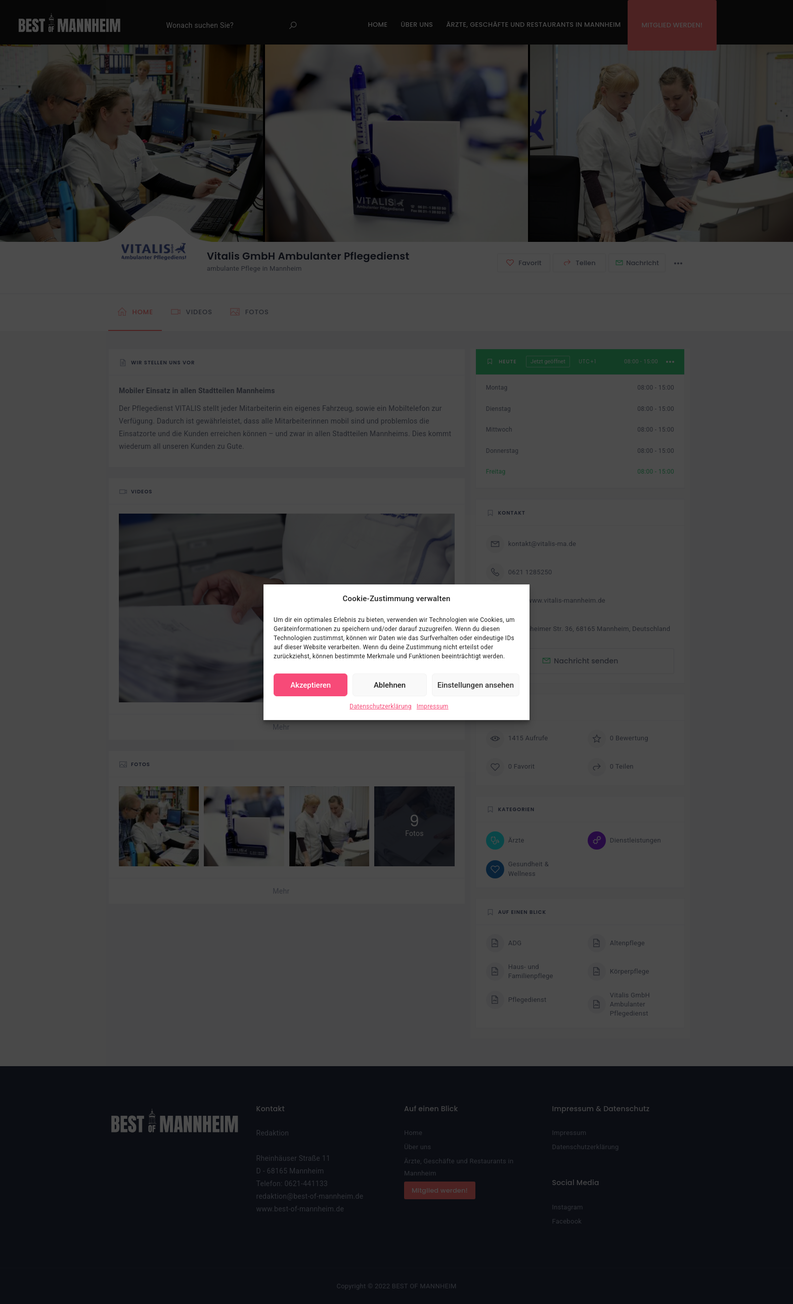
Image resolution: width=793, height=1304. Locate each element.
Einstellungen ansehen (475, 685)
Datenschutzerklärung (380, 706)
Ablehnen (390, 685)
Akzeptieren (310, 685)
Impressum (433, 706)
